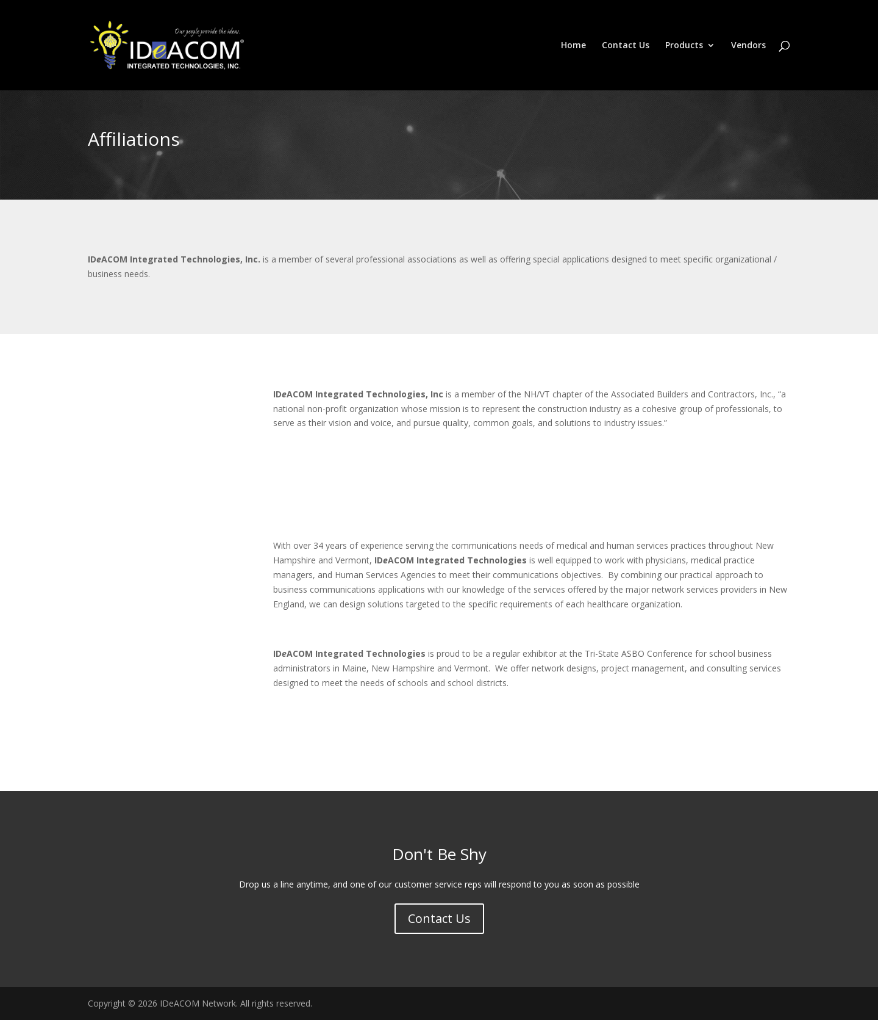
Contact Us (625, 46)
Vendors (748, 46)
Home (573, 46)
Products (684, 46)
